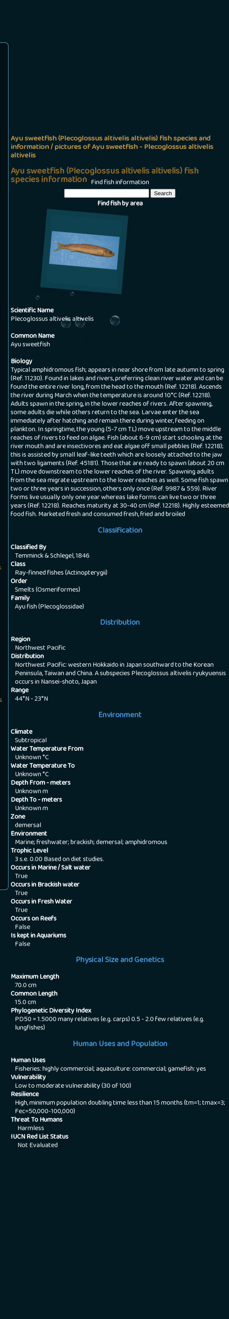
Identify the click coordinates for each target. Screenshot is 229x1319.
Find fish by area (120, 204)
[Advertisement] (120, 108)
